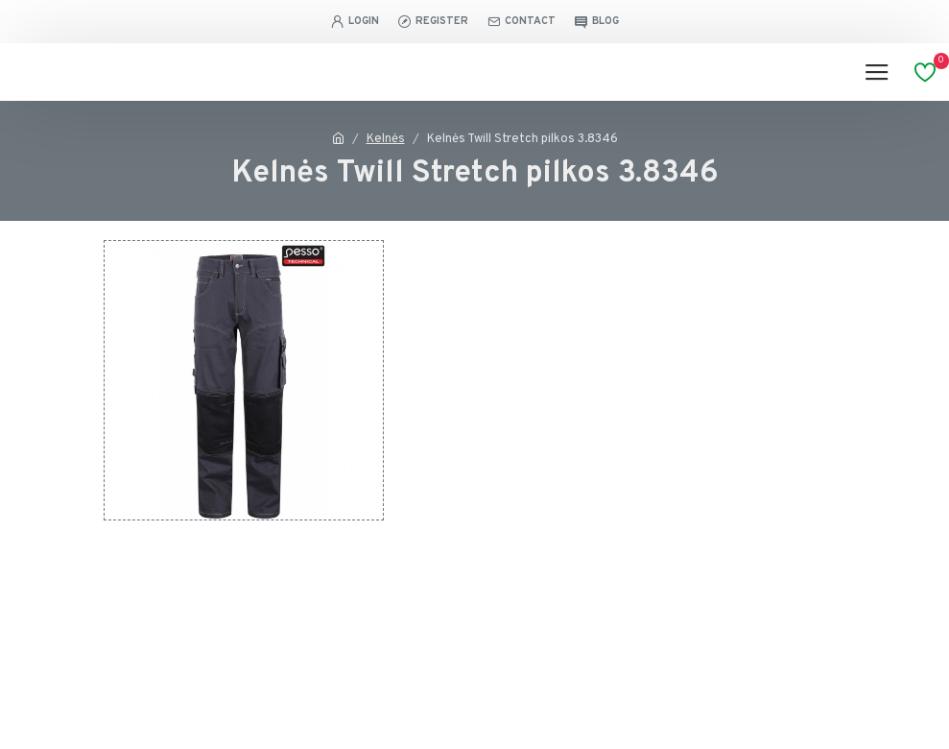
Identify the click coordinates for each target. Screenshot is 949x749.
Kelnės (386, 139)
